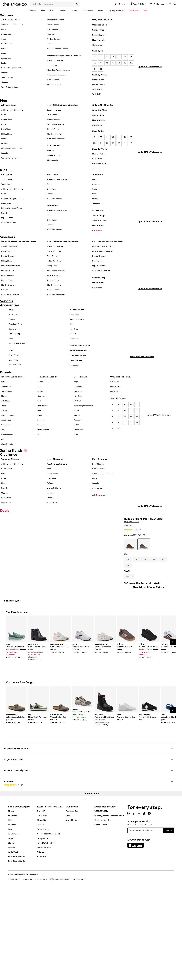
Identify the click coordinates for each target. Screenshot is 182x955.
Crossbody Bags (15, 334)
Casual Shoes (6, 34)
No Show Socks (15, 375)
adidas (95, 180)
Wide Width (97, 89)
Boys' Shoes (52, 175)
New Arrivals (98, 40)
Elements (78, 404)
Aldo (3, 395)
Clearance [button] (133, 10)
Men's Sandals (54, 146)
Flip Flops (50, 34)
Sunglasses (74, 349)
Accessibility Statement (48, 899)
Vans (39, 448)
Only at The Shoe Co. (102, 20)
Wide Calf (96, 94)
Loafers (4, 63)
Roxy (3, 443)
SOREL (76, 438)
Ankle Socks (14, 365)
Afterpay (41, 918)
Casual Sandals (53, 25)
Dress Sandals (52, 29)
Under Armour (43, 443)
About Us (41, 886)
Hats (71, 334)
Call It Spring (6, 404)
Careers (40, 890)
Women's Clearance (11, 472)
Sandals (74, 10)
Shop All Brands (118, 411)
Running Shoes (53, 80)
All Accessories (77, 320)
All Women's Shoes (10, 20)
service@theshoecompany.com (109, 881)
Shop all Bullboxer (131, 549)
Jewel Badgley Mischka (83, 419)
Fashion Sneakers (54, 120)
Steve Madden (7, 448)
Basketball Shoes (54, 110)
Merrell (77, 428)
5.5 (113, 57)
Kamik (76, 424)
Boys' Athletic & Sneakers (102, 250)
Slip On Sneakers (99, 270)
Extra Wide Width (99, 163)
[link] (16, 715)
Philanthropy (43, 895)
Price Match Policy (46, 908)
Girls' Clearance (98, 482)
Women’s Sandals (55, 20)
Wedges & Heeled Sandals (57, 49)
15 (131, 143)
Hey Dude (78, 409)
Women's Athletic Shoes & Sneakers (64, 55)
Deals (145, 10)
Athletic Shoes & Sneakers (12, 25)
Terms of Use (27, 945)
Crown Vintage (116, 395)
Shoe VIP (41, 877)
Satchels (12, 339)
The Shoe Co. (72, 877)
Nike (94, 195)
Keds (39, 414)
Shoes (11, 877)
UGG (76, 448)
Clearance (97, 45)
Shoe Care (74, 339)
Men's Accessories (78, 361)
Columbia (78, 400)
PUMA (94, 199)
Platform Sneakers (8, 274)
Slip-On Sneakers (54, 84)
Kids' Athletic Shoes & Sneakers (107, 245)
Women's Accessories (80, 356)
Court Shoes (52, 65)
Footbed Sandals (53, 39)
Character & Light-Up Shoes (12, 199)
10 (125, 63)
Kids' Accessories (78, 366)
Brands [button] (101, 10)
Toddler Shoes (7, 180)
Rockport (77, 433)
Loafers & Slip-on (54, 501)
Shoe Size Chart (100, 221)
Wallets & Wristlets (17, 353)
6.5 (125, 57)
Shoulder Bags (14, 344)
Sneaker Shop (99, 281)
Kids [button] (51, 10)
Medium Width (98, 84)
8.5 (107, 63)
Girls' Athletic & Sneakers (102, 255)
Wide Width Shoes (8, 223)
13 (119, 143)
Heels (3, 53)
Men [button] (43, 10)
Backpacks (13, 325)
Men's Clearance (55, 472)
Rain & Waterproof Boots (11, 68)
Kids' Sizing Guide (16, 922)
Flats (3, 49)
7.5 (95, 63)
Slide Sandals (52, 160)
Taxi (2, 453)
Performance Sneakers (56, 75)
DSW (68, 881)
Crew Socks (13, 370)
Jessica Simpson (7, 428)
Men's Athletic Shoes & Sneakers (62, 105)
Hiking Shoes (6, 58)
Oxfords (4, 143)
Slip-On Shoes (7, 77)
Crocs (94, 190)
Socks (11, 360)
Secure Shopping (41, 945)
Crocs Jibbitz (75, 325)
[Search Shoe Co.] (52, 4)
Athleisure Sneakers (55, 60)
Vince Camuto (7, 457)
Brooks (40, 404)
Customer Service (102, 886)
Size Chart (42, 922)
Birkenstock (6, 400)
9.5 (119, 63)
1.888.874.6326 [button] (101, 877)
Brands (11, 913)
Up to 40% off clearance (150, 81)
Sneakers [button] (62, 10)
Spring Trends (98, 35)
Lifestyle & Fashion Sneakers (58, 70)
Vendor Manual (44, 913)
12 (101, 69)
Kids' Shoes (6, 175)
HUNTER (77, 414)
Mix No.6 (114, 404)
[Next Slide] (173, 708)
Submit (169, 896)
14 (125, 143)
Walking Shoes (7, 294)
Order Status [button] (100, 890)
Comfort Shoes (7, 44)
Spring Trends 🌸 (116, 10)
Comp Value (42, 904)
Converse (96, 185)
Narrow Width (98, 80)
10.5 (131, 63)
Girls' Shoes (52, 206)
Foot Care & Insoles (77, 330)
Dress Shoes (6, 129)
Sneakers (12, 881)
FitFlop (4, 424)
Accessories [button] (88, 10)
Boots (3, 29)
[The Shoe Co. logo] (15, 4)
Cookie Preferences (78, 945)
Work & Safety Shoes (9, 87)
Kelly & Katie (115, 400)
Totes (11, 349)
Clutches (12, 330)
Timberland (78, 443)
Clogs (3, 39)
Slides (49, 44)
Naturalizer (5, 438)
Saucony (40, 433)
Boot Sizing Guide (16, 927)
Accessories (98, 211)
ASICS (39, 400)
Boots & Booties (7, 482)
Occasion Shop (99, 25)
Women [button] (33, 10)
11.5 (107, 143)
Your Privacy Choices (59, 945)
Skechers (96, 204)
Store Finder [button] (71, 886)
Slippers (4, 82)
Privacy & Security (14, 945)
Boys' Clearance (99, 477)
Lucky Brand (6, 433)
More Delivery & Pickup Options (148, 614)
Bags (11, 320)
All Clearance (98, 508)
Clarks (3, 409)
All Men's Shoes (8, 105)
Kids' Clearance (99, 472)
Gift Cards (42, 881)
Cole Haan (5, 414)
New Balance (42, 419)
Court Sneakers (53, 260)
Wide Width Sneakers (56, 139)
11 (94, 69)
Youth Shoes (6, 185)
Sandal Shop (98, 30)
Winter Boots (14, 899)
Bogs (76, 395)
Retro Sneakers (7, 279)
